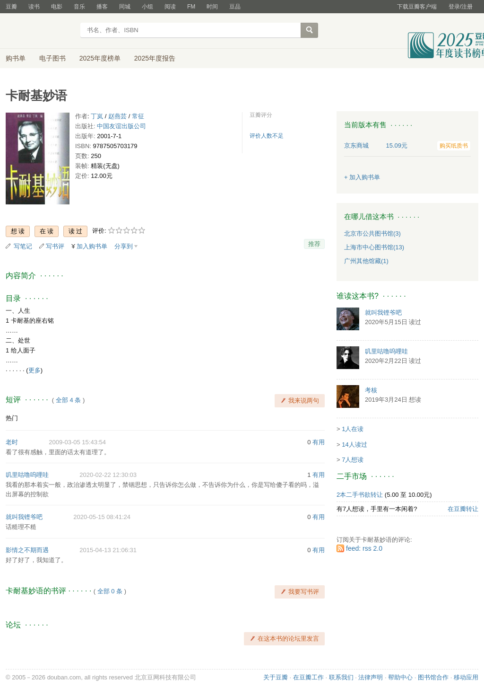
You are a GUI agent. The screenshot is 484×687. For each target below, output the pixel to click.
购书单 (16, 58)
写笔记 (23, 246)
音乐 (79, 6)
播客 (102, 6)
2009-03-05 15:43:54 (77, 442)
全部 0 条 (109, 591)
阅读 (170, 6)
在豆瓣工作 (308, 677)
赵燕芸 (117, 116)
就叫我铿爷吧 (24, 516)
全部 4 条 (68, 400)
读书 (34, 6)
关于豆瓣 (275, 677)
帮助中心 (400, 677)
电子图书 (52, 58)
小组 (147, 6)
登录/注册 (461, 6)
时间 (212, 6)
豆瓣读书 (40, 31)
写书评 (55, 246)
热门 (12, 418)
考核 (371, 390)
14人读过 (354, 444)
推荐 (314, 243)
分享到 (123, 246)
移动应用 (466, 677)
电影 (56, 6)
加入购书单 (92, 246)
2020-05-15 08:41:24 (101, 516)
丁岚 (97, 116)
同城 (124, 6)
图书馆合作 (433, 677)
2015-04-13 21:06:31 (108, 550)
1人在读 (352, 428)
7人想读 (352, 459)
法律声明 (370, 677)
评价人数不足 (267, 135)
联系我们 (341, 677)
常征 (138, 116)
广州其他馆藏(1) (366, 260)
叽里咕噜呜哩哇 (27, 474)
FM (191, 6)
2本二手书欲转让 (360, 494)
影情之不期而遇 (27, 550)
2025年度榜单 (100, 58)
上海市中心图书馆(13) (374, 247)
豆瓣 (11, 6)
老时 (12, 442)
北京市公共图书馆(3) (372, 233)
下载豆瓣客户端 (417, 6)
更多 (34, 370)
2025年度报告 (154, 58)
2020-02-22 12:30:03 (108, 474)
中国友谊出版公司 (121, 126)
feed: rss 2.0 (364, 548)
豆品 (235, 6)
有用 (318, 442)
